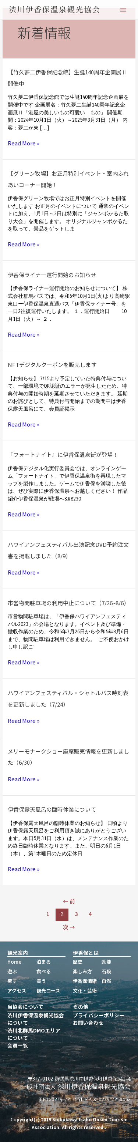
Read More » (23, 143)
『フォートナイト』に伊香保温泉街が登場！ (63, 454)
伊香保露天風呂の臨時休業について (52, 809)
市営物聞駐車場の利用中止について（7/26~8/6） (68, 603)
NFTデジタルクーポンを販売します (52, 364)
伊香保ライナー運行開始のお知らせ (52, 275)
